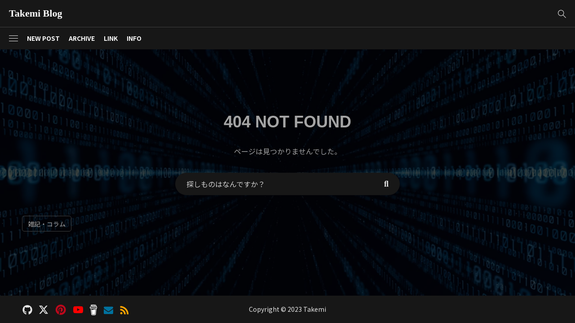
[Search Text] (274, 184)
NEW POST (43, 38)
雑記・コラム (47, 223)
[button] (562, 14)
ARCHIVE (82, 38)
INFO (134, 38)
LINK (111, 38)
